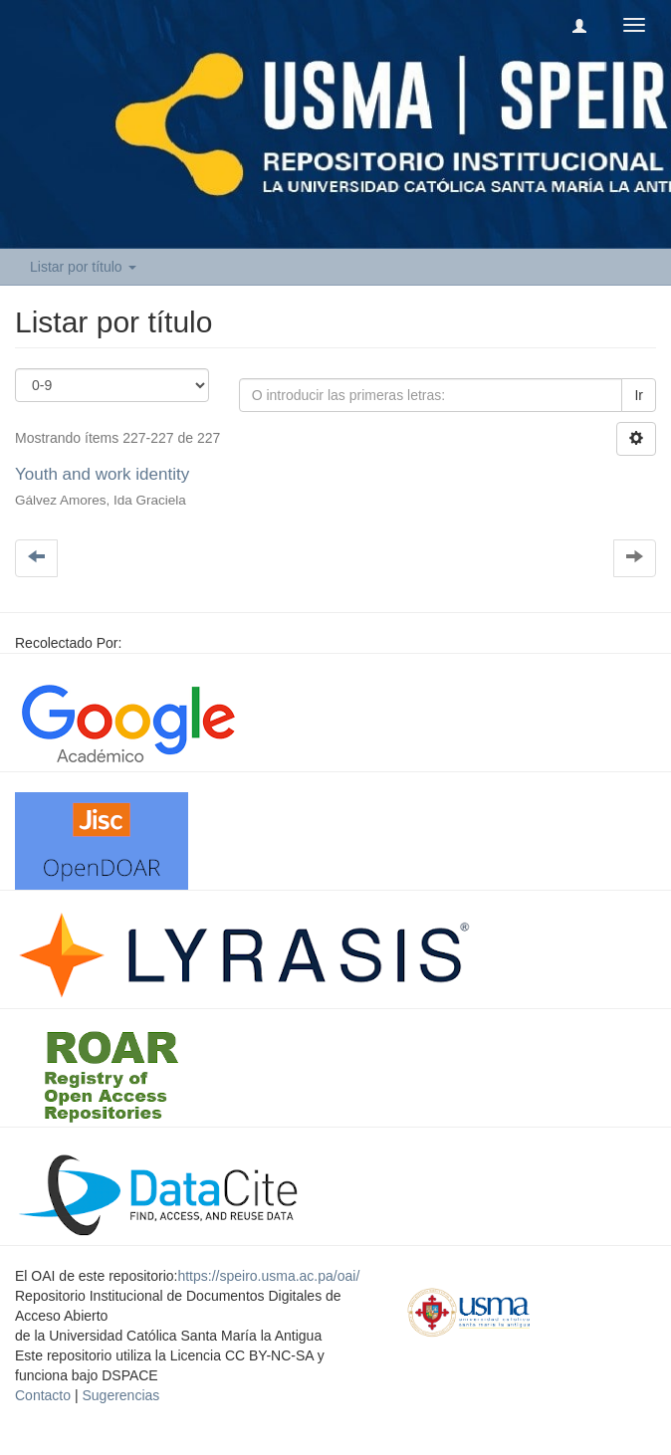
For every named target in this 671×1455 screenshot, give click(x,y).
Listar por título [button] (83, 267)
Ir (638, 395)
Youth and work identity (102, 474)
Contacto (43, 1395)
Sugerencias (120, 1395)
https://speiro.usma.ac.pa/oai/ (268, 1276)
